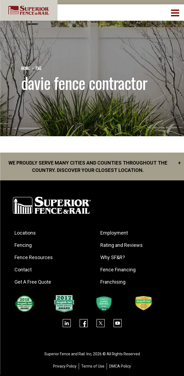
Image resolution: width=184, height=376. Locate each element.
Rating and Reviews (121, 245)
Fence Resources (33, 257)
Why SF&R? (112, 257)
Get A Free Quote (32, 282)
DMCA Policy (120, 366)
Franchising (112, 282)
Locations (25, 233)
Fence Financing (118, 269)
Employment (114, 233)
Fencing (23, 245)
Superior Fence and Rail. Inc (67, 354)
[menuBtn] (175, 12)
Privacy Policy (65, 366)
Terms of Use (92, 366)
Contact (23, 269)
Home (25, 68)
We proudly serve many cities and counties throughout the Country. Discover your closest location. (94, 166)
